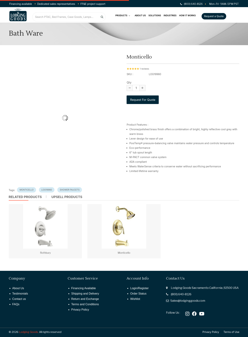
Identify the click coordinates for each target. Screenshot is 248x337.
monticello (26, 189)
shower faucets (69, 189)
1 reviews (144, 68)
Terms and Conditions (85, 304)
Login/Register (139, 288)
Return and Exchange (85, 298)
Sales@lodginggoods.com (187, 300)
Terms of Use (231, 331)
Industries (170, 15)
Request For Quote (143, 99)
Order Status (138, 293)
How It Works (187, 15)
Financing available (20, 3)
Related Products (25, 197)
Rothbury (45, 252)
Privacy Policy (80, 309)
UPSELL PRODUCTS (66, 197)
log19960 (46, 189)
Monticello (124, 252)
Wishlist (135, 298)
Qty (129, 82)
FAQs (15, 304)
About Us (140, 15)
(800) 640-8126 (181, 294)
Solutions (154, 15)
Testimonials (20, 293)
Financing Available (83, 288)
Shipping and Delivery (85, 293)
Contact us (19, 298)
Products (122, 15)
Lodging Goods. (29, 332)
